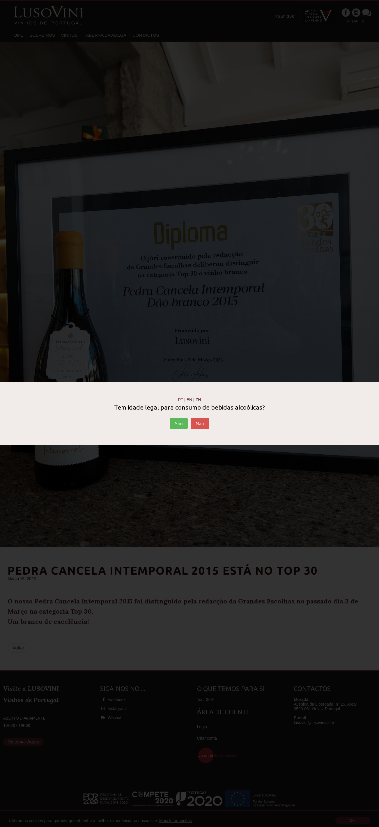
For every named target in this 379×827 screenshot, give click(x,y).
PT (180, 399)
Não (200, 423)
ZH (198, 399)
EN (189, 399)
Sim (179, 423)
